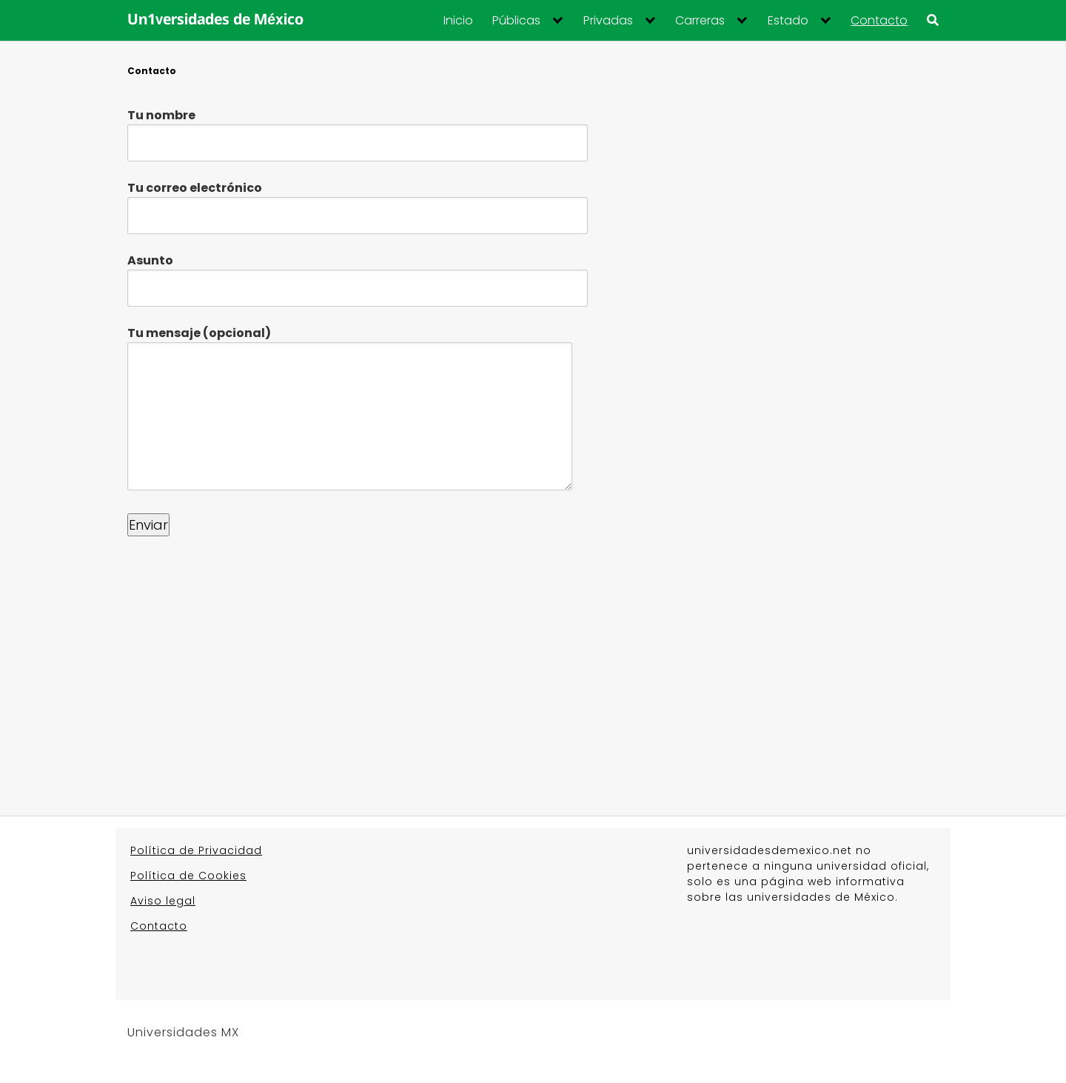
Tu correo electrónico (357, 201)
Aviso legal (162, 900)
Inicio (458, 20)
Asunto (357, 274)
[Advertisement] (533, 658)
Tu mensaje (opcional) (349, 409)
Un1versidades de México (215, 20)
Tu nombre (357, 129)
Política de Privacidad (196, 850)
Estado (788, 20)
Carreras (700, 20)
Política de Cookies (188, 875)
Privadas (608, 20)
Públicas (516, 20)
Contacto (879, 20)
